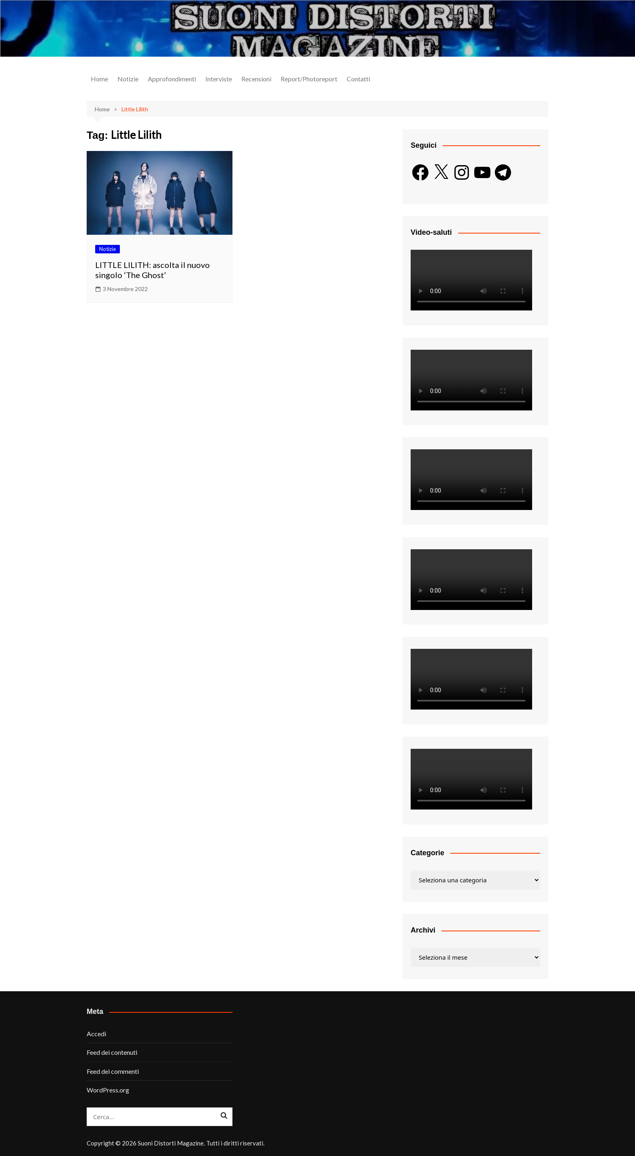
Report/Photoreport (309, 79)
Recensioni (256, 79)
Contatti (358, 79)
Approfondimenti (172, 79)
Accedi (96, 1033)
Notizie (128, 79)
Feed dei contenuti (112, 1052)
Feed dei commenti (113, 1071)
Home (99, 79)
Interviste (218, 79)
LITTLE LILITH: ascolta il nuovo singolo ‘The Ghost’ (152, 270)
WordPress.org (108, 1090)
